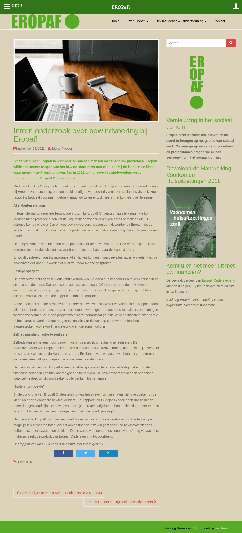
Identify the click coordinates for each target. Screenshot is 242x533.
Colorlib (196, 528)
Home (115, 21)
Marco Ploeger (62, 148)
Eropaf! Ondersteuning (218, 280)
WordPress (222, 528)
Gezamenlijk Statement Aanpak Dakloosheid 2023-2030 (59, 493)
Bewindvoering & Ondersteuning (181, 21)
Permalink (25, 462)
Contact (219, 21)
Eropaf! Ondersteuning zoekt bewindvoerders (121, 502)
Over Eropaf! (138, 21)
